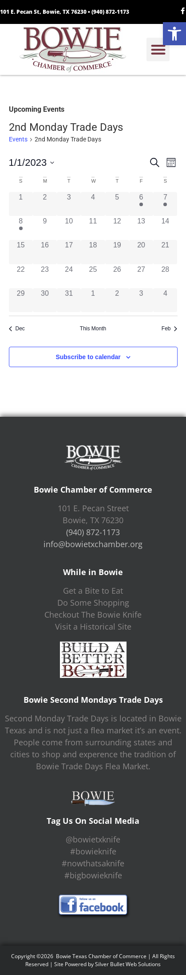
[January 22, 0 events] (21, 276)
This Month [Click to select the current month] (93, 328)
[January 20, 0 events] (141, 252)
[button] (174, 33)
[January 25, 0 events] (93, 276)
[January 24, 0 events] (69, 276)
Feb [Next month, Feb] (170, 328)
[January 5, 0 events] (117, 204)
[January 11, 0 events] (93, 228)
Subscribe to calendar (87, 356)
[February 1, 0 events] (93, 300)
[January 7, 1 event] (165, 204)
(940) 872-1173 (110, 12)
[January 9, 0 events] (45, 228)
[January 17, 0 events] (69, 252)
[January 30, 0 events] (45, 300)
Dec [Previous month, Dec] (17, 328)
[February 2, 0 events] (117, 300)
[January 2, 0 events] (45, 204)
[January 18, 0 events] (93, 252)
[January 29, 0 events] (21, 300)
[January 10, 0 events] (69, 228)
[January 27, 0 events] (141, 276)
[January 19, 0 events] (117, 252)
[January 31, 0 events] (69, 300)
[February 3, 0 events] (141, 300)
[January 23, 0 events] (45, 276)
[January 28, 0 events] (165, 276)
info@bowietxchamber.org (93, 544)
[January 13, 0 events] (141, 228)
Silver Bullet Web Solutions (128, 964)
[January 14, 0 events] (165, 228)
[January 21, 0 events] (165, 252)
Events (18, 139)
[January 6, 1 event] (141, 204)
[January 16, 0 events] (45, 252)
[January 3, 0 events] (69, 204)
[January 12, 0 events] (117, 228)
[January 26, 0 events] (117, 276)
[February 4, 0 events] (165, 300)
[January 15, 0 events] (21, 252)
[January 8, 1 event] (21, 228)
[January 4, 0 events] (93, 204)
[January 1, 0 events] (21, 204)
